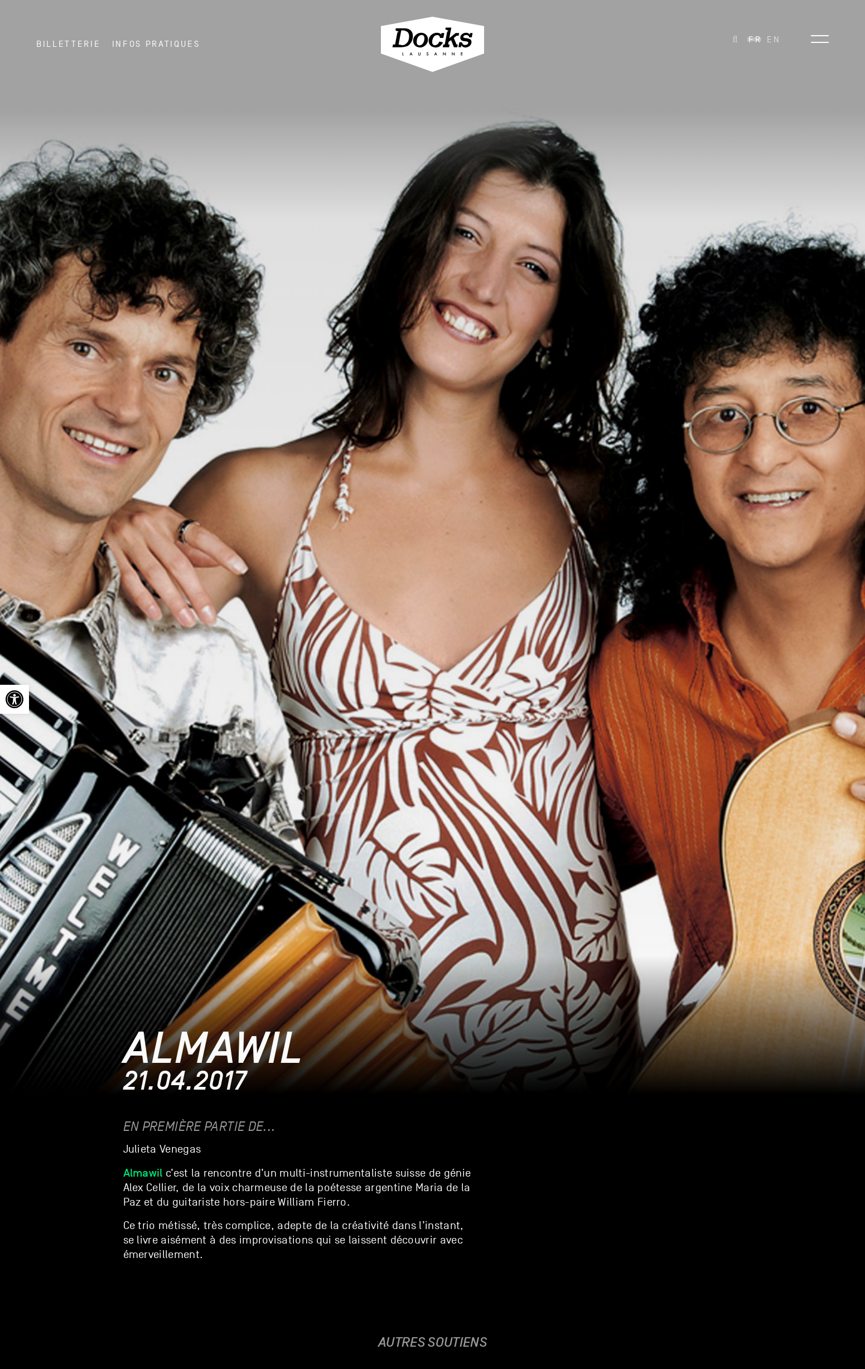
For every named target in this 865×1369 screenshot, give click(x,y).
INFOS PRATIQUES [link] (156, 44)
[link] (14, 699)
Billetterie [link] (68, 44)
